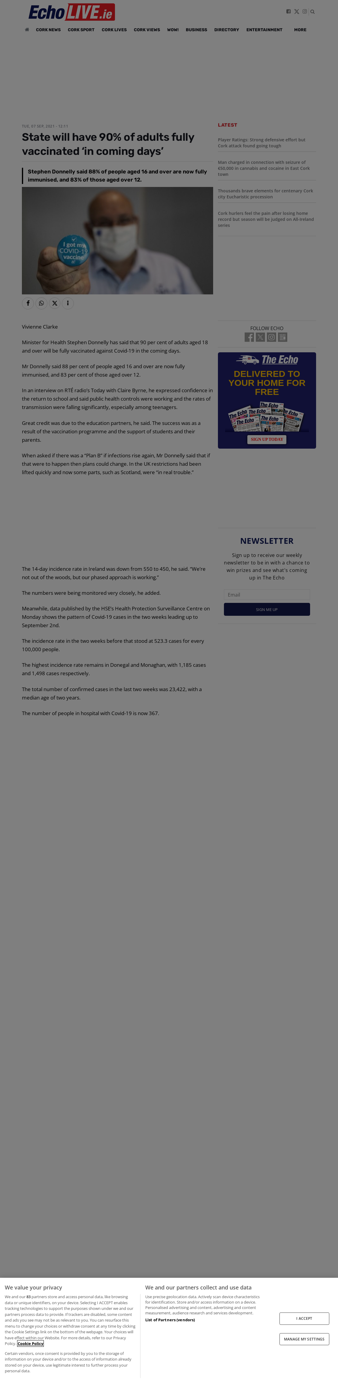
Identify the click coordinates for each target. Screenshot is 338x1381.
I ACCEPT (304, 1318)
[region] (169, 1329)
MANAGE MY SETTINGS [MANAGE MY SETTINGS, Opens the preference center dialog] (304, 1338)
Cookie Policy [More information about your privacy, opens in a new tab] (30, 1343)
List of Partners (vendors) (170, 1319)
